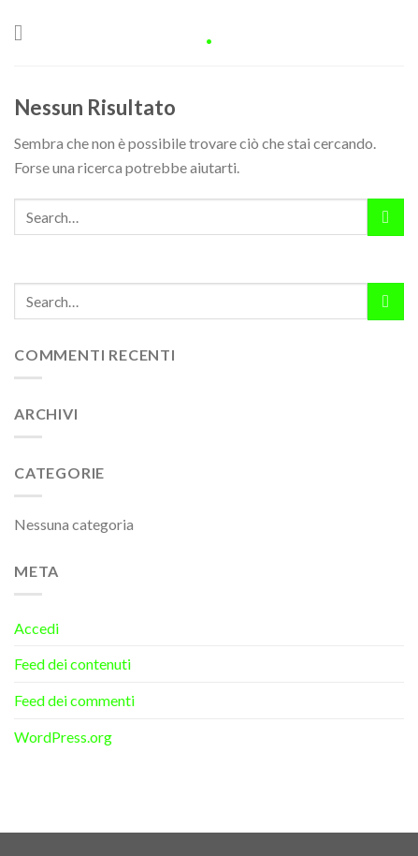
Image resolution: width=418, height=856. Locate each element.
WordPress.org (63, 736)
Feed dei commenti (74, 700)
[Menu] (25, 32)
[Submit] (386, 217)
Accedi (36, 628)
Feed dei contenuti (72, 663)
